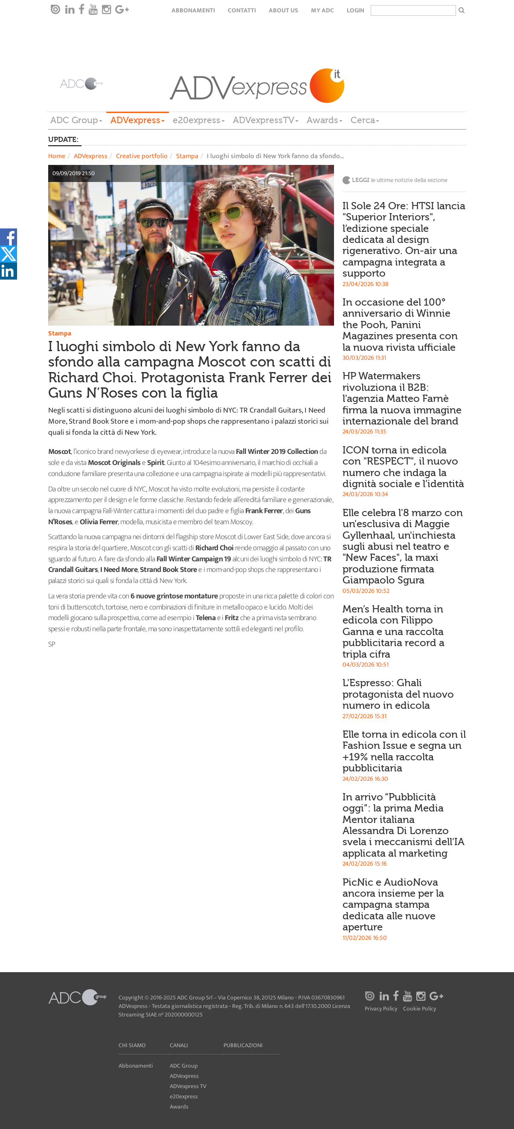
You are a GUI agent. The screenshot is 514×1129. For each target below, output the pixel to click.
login (355, 10)
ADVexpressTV (266, 120)
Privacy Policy (381, 1009)
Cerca (365, 120)
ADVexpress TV (188, 1086)
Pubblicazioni (243, 1045)
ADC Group (76, 120)
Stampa (187, 156)
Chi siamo (132, 1045)
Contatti (242, 10)
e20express (199, 120)
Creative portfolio (142, 156)
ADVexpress (137, 120)
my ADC (322, 10)
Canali (179, 1045)
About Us (283, 10)
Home (56, 156)
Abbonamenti (193, 10)
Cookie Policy (419, 1009)
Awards (325, 120)
